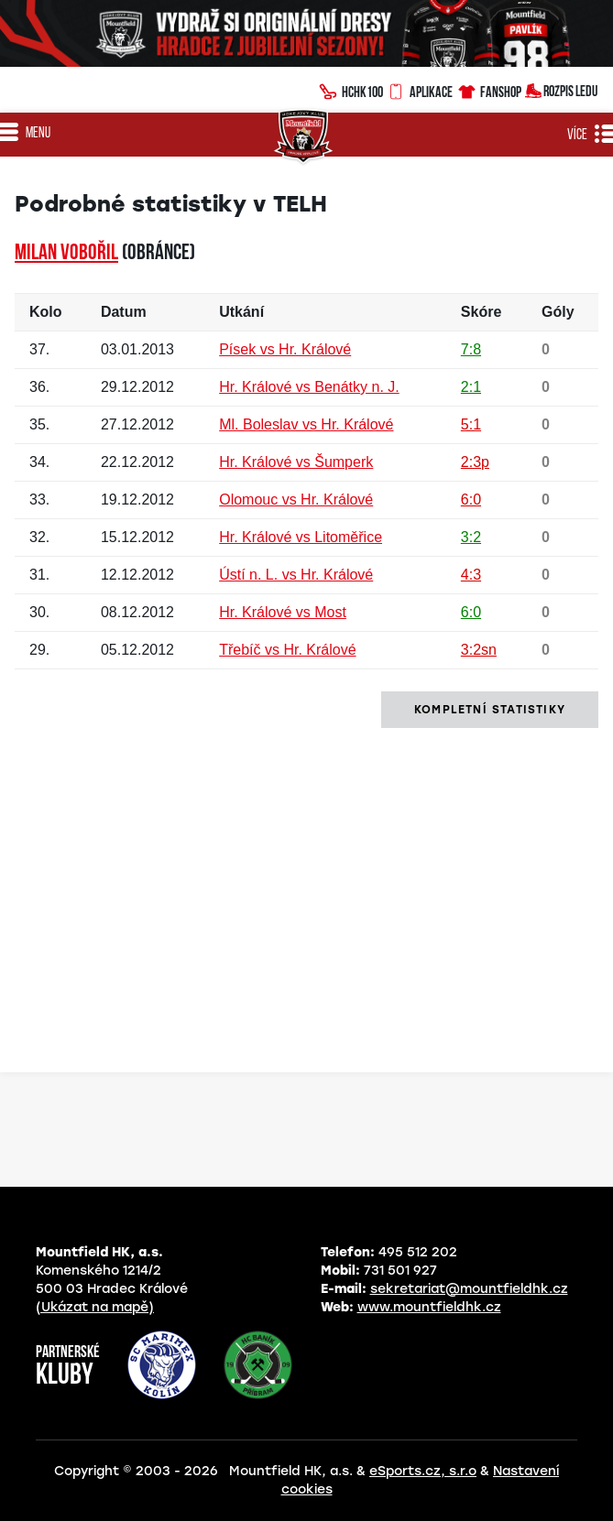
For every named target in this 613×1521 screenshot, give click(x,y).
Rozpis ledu (561, 89)
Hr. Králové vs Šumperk (296, 462)
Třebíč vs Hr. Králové (287, 649)
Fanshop (488, 89)
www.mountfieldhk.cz (429, 1307)
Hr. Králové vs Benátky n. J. (309, 387)
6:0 (471, 499)
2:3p (475, 462)
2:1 (471, 387)
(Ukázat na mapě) (95, 1307)
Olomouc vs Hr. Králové (296, 499)
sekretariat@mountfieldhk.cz (469, 1289)
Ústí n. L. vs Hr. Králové (296, 574)
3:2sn (479, 649)
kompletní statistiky (489, 709)
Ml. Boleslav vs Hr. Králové (306, 424)
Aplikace (420, 89)
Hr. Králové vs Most (282, 612)
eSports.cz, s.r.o (422, 1471)
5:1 (471, 424)
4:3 (471, 574)
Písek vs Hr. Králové (285, 349)
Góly (558, 312)
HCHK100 (351, 89)
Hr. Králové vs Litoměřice (300, 537)
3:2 (471, 537)
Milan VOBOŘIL (66, 254)
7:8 (471, 349)
